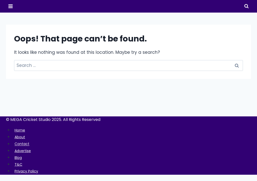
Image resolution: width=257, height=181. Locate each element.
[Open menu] (10, 6)
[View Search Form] (246, 6)
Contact (23, 144)
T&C (19, 164)
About (21, 137)
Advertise (24, 151)
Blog (19, 157)
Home (21, 130)
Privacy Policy (28, 171)
